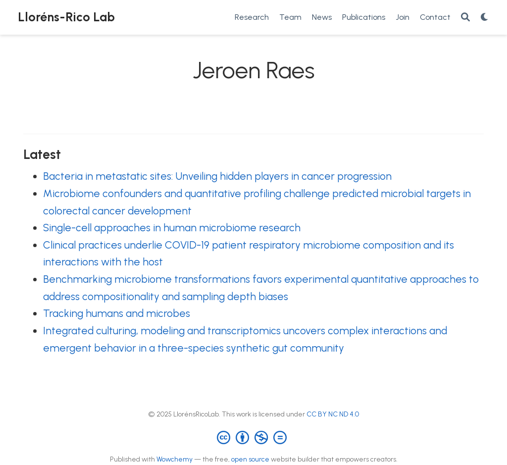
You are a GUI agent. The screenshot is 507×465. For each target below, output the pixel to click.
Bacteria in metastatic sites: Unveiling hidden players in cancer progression (217, 176)
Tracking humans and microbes (116, 313)
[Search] (465, 17)
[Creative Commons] (254, 437)
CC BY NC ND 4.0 (332, 414)
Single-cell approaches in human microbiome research (172, 227)
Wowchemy (174, 459)
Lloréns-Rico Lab (66, 16)
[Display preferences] (484, 17)
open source (250, 459)
